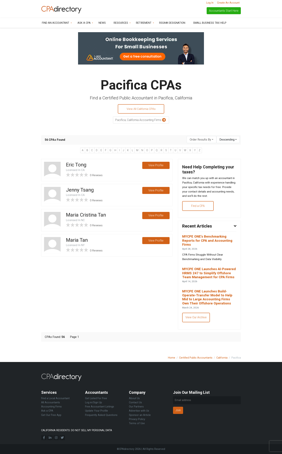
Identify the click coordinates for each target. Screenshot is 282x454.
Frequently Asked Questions (101, 415)
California (222, 357)
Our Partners (136, 406)
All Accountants (50, 402)
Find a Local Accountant (55, 398)
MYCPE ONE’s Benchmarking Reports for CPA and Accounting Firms (208, 243)
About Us (134, 398)
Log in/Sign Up (93, 402)
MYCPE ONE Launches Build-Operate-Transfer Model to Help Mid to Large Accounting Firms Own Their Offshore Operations (208, 305)
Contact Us (135, 402)
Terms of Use (137, 423)
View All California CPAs (141, 109)
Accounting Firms (51, 406)
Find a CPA (198, 207)
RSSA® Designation (172, 22)
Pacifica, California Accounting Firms (141, 120)
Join (178, 410)
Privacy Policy (137, 419)
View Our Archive (196, 326)
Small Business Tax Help (209, 22)
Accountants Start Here (223, 10)
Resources (121, 22)
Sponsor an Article (140, 415)
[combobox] (201, 139)
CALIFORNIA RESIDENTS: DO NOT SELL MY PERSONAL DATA (76, 430)
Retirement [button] (143, 22)
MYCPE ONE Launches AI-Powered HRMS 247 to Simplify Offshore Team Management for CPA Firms (208, 278)
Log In (209, 2)
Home (171, 357)
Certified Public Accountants (195, 357)
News (102, 22)
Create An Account (228, 2)
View (155, 166)
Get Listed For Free (96, 398)
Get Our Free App (51, 415)
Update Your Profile (96, 410)
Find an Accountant (55, 22)
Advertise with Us (139, 410)
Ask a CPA (84, 22)
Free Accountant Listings (99, 406)
